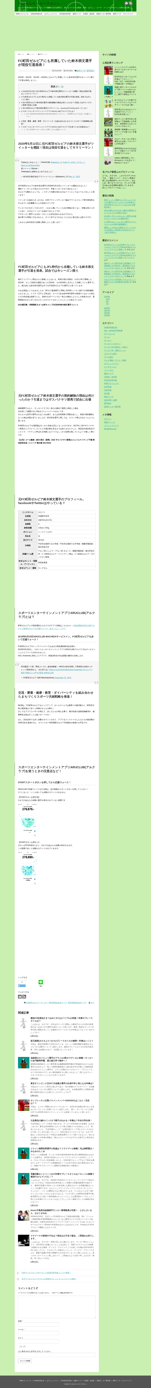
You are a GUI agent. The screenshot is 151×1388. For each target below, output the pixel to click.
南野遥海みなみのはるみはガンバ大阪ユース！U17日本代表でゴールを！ (125, 150)
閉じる (59, 86)
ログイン (107, 419)
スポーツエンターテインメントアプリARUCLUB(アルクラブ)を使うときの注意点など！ (55, 127)
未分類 (107, 393)
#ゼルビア (87, 670)
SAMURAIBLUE (36, 14)
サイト (20, 1338)
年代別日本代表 (65, 14)
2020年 (107, 313)
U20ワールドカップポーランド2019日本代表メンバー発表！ (43, 1273)
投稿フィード (109, 422)
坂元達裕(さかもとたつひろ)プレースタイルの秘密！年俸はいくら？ (62, 1041)
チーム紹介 (108, 357)
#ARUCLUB (49, 673)
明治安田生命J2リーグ (58, 1003)
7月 (107, 304)
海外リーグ (117, 14)
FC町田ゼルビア (32, 1003)
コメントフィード (111, 426)
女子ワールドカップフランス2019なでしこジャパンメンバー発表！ (46, 1279)
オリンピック (109, 334)
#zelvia (71, 670)
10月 (108, 299)
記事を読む (35, 1036)
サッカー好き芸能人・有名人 (116, 347)
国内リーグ (77, 14)
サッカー (44, 1003)
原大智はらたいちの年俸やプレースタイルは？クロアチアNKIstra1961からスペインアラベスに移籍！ (120, 247)
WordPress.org (110, 429)
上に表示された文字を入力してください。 (35, 1351)
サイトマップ (128, 14)
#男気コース (30, 673)
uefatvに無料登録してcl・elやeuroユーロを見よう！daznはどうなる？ (125, 160)
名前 (20, 1321)
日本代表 (107, 387)
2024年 (107, 297)
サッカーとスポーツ (112, 344)
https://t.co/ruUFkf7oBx (58, 670)
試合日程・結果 (110, 400)
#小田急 (40, 673)
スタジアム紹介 (110, 354)
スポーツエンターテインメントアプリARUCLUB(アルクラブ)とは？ (48, 111)
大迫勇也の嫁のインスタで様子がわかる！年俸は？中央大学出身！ (61, 1120)
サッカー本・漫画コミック (115, 350)
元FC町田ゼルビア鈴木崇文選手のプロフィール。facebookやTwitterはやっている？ (54, 108)
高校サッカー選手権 (103, 14)
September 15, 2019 (63, 678)
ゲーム (107, 337)
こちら (123, 188)
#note (65, 162)
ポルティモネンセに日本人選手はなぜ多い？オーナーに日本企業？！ (125, 141)
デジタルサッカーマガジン (39, 3)
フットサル (108, 370)
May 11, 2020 (74, 177)
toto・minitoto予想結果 (113, 331)
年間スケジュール (22, 14)
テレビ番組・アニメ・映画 (115, 360)
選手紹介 (90, 71)
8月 (107, 301)
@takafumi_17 (56, 162)
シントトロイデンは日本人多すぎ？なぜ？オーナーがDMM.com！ (125, 69)
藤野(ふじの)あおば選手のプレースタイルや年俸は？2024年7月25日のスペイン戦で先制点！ (120, 230)
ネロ (92, 1003)
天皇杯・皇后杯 (88, 14)
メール (21, 1329)
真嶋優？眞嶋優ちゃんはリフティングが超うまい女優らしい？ (125, 131)
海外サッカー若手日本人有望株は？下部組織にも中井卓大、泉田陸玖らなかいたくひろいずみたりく (119, 265)
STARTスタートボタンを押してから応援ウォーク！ (46, 129)
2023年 (107, 308)
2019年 (107, 315)
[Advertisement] (75, 33)
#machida (78, 670)
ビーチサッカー (110, 367)
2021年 (107, 310)
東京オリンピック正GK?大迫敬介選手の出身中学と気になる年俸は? (62, 1083)
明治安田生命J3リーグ (77, 1003)
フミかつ (130, 258)
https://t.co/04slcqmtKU (30, 165)
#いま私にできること (76, 162)
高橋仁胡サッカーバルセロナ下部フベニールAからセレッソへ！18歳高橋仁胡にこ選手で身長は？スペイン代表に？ (120, 92)
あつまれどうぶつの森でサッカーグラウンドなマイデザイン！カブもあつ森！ (125, 102)
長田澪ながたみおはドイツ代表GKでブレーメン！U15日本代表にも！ (125, 112)
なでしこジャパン (50, 14)
